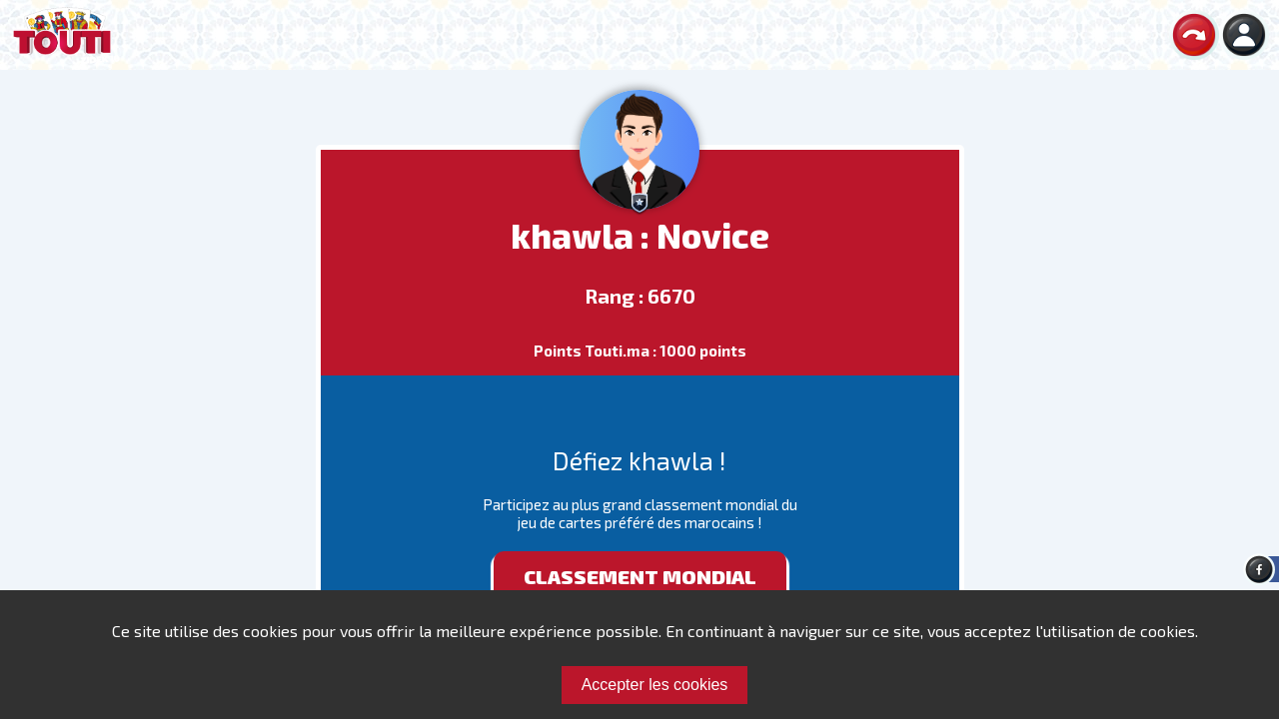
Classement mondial (640, 576)
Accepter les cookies (655, 684)
